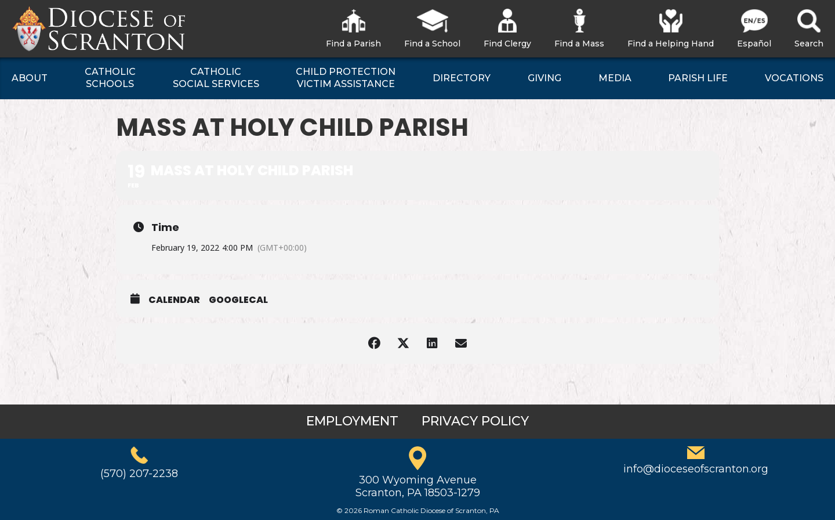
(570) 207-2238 (139, 473)
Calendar (174, 300)
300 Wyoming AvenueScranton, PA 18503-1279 (417, 486)
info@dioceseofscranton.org (695, 469)
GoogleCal (238, 300)
